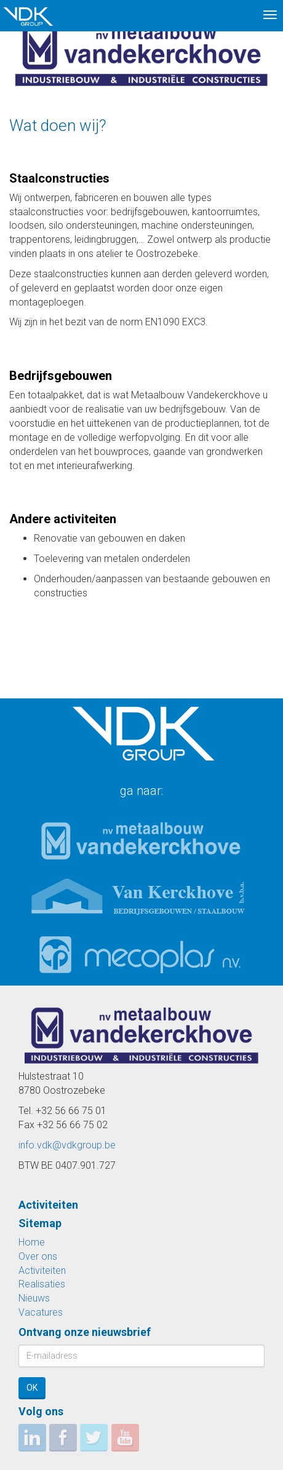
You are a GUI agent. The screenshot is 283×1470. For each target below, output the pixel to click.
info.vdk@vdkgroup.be (67, 1145)
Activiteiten (42, 1270)
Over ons (37, 1256)
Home (31, 1242)
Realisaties (41, 1284)
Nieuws (34, 1298)
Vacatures (40, 1312)
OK (32, 1388)
